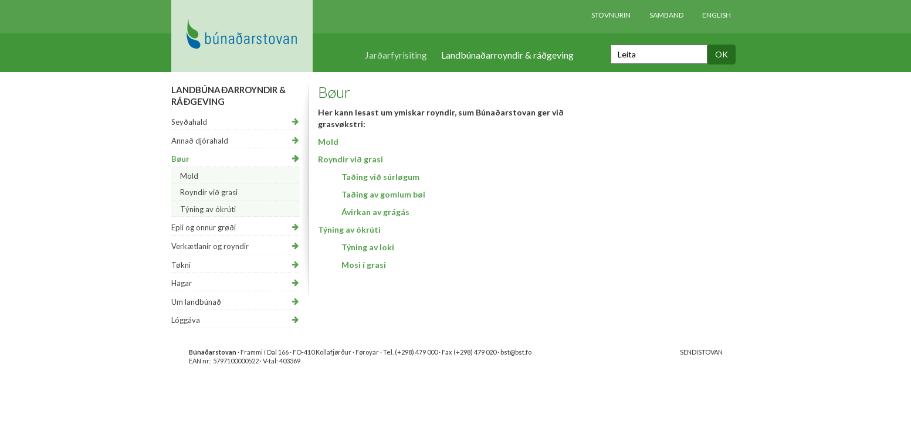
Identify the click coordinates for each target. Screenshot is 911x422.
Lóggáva (185, 320)
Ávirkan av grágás (375, 212)
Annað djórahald (199, 140)
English (716, 15)
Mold (189, 176)
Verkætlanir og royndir (210, 246)
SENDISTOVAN (701, 352)
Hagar (181, 283)
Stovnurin (611, 15)
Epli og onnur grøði (203, 227)
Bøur (180, 159)
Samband (666, 15)
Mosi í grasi (363, 265)
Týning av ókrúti (208, 209)
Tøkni (181, 265)
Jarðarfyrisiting (396, 54)
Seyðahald (189, 122)
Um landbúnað (196, 302)
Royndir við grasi (209, 192)
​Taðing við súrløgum (380, 177)
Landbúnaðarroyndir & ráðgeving (507, 54)
